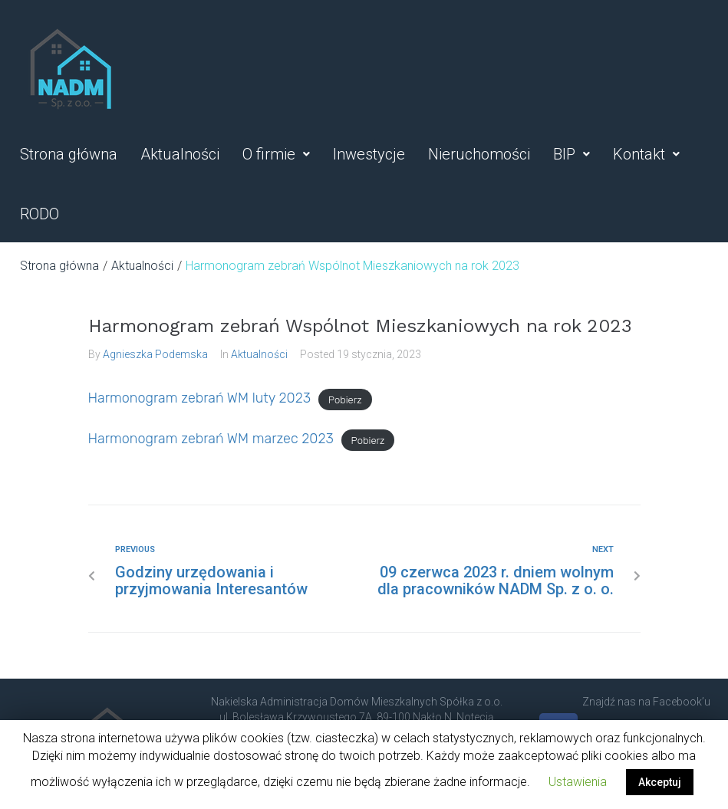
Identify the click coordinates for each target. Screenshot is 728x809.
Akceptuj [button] (659, 782)
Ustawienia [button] (577, 781)
